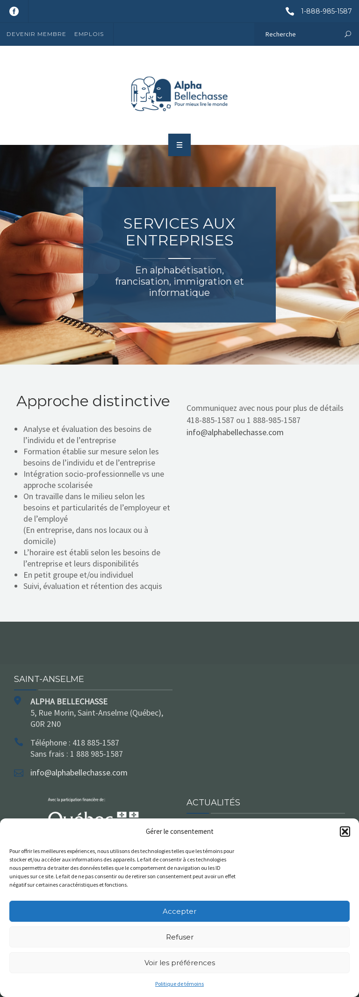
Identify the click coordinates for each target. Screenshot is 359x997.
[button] (345, 831)
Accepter (179, 911)
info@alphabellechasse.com (235, 432)
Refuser (180, 936)
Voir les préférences (179, 962)
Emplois (89, 33)
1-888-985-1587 (315, 11)
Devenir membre (36, 33)
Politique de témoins (179, 983)
